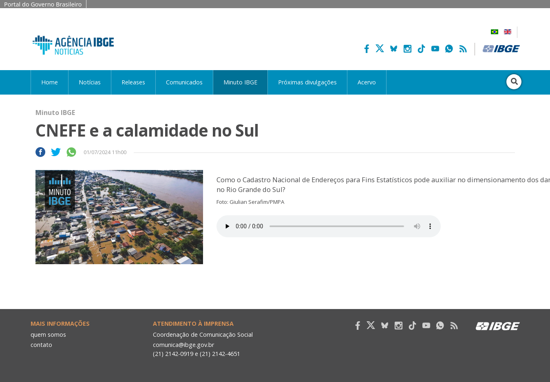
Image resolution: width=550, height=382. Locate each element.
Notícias (90, 82)
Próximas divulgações (307, 82)
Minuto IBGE (240, 82)
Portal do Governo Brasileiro (43, 4)
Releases (133, 82)
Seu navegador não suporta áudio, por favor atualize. (328, 226)
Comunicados (184, 82)
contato (41, 345)
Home (49, 82)
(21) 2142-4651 (220, 354)
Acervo (367, 82)
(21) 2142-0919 (173, 354)
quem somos (48, 334)
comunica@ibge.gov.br (183, 345)
